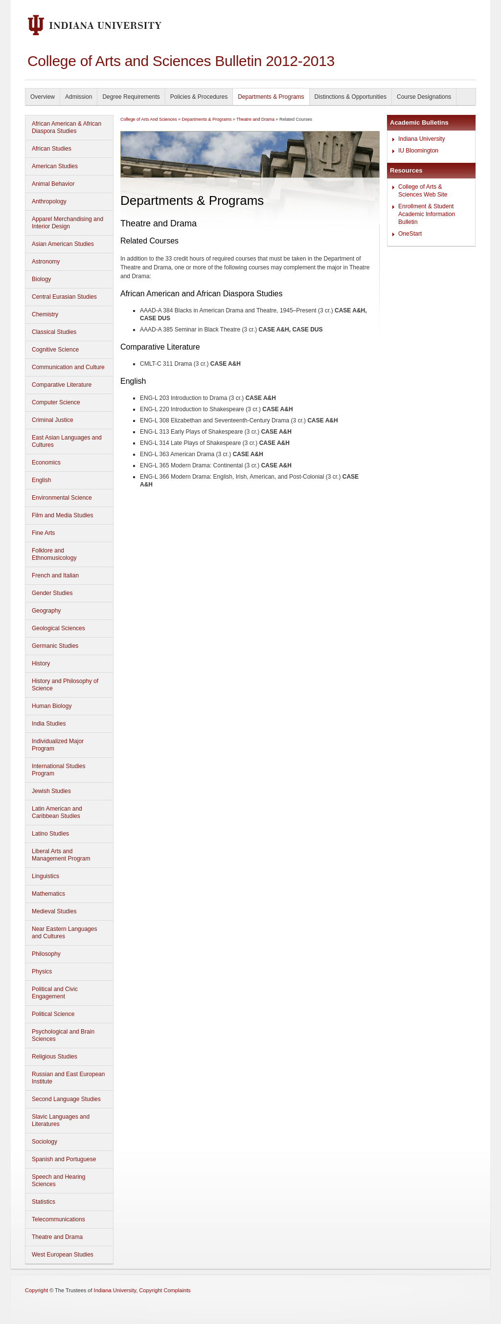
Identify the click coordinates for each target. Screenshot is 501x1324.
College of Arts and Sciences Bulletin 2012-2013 (181, 61)
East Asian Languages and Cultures (67, 441)
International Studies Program (58, 770)
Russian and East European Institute (68, 1078)
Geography (46, 610)
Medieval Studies (54, 911)
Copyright (36, 1290)
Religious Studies (54, 1056)
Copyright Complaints (164, 1290)
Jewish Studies (51, 791)
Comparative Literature (61, 384)
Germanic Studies (55, 645)
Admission (78, 96)
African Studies (51, 148)
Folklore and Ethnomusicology (54, 554)
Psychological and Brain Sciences (63, 1035)
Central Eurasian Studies (64, 296)
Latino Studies (50, 833)
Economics (46, 462)
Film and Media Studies (62, 515)
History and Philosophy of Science (65, 685)
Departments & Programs (271, 96)
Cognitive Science (55, 349)
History (41, 663)
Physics (42, 971)
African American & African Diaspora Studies (66, 127)
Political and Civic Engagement (55, 993)
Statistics (43, 1201)
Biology (41, 279)
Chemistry (45, 314)
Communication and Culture (68, 367)
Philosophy (46, 953)
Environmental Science (62, 497)
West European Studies (62, 1254)
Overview (42, 96)
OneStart (410, 233)
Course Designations (424, 96)
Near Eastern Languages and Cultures (64, 933)
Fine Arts (43, 533)
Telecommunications (58, 1219)
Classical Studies (54, 332)
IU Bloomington (418, 150)
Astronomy (46, 261)
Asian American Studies (63, 244)
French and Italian (55, 575)
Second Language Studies (66, 1099)
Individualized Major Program (58, 745)
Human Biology (51, 706)
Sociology (44, 1141)
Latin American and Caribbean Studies (57, 812)
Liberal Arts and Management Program (61, 855)
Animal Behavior (53, 183)
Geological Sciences (58, 628)
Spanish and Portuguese (64, 1159)
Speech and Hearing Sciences (58, 1180)
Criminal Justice (52, 420)
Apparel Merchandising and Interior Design (67, 223)
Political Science (53, 1014)
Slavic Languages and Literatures (61, 1120)
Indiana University (421, 138)
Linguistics (45, 876)
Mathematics (48, 893)
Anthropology (49, 201)
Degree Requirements (130, 96)
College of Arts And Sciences (148, 119)
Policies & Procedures (199, 96)
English (41, 480)
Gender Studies (52, 593)
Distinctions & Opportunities (351, 96)
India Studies (49, 723)
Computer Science (56, 402)
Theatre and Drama (57, 1237)
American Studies (55, 166)
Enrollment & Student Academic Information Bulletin (426, 214)
